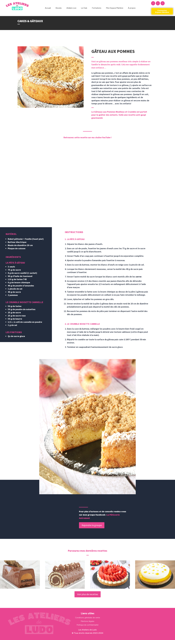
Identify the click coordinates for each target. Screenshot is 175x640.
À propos (132, 8)
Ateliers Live (71, 8)
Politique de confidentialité (87, 625)
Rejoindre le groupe (92, 525)
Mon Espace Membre (114, 8)
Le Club (84, 8)
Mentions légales (87, 621)
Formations (96, 8)
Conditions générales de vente (87, 618)
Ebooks (59, 8)
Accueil (48, 8)
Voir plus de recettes (87, 594)
